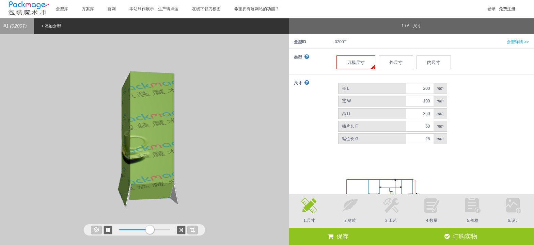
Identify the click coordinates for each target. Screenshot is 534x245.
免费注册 (507, 8)
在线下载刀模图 (206, 8)
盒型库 (62, 8)
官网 (112, 8)
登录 (491, 8)
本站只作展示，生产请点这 (153, 8)
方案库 (88, 8)
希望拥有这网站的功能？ (256, 8)
